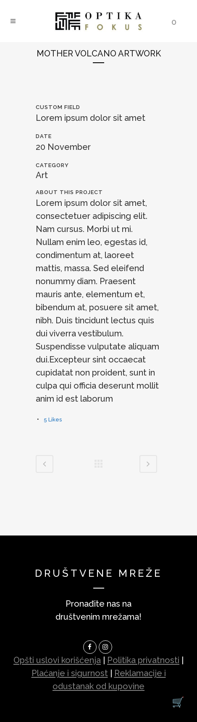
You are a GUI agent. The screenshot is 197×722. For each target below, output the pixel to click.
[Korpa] (178, 702)
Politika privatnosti (143, 660)
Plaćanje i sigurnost (70, 673)
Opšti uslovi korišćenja (57, 660)
